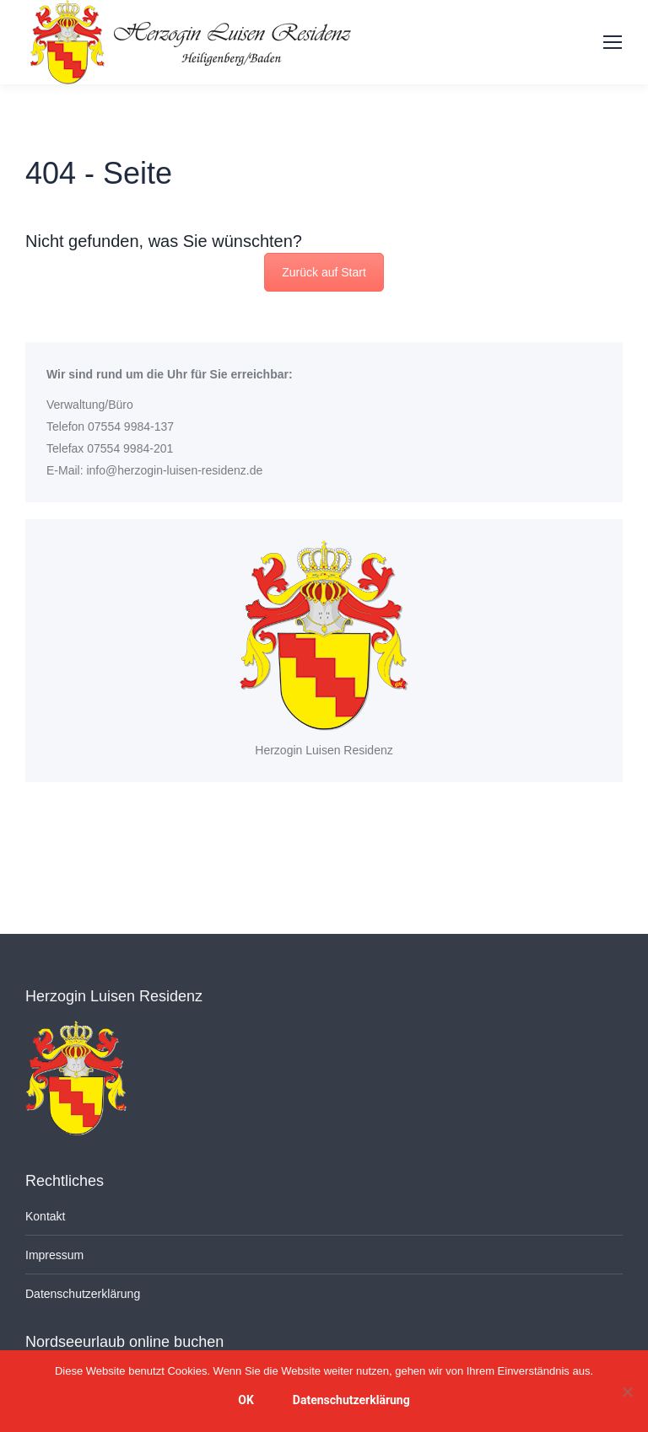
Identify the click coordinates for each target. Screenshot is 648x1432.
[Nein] (626, 1391)
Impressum (54, 1255)
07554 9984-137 (131, 426)
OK (246, 1400)
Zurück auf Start (324, 272)
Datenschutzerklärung (82, 1294)
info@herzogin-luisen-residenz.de (174, 470)
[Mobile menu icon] (612, 42)
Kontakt (45, 1216)
